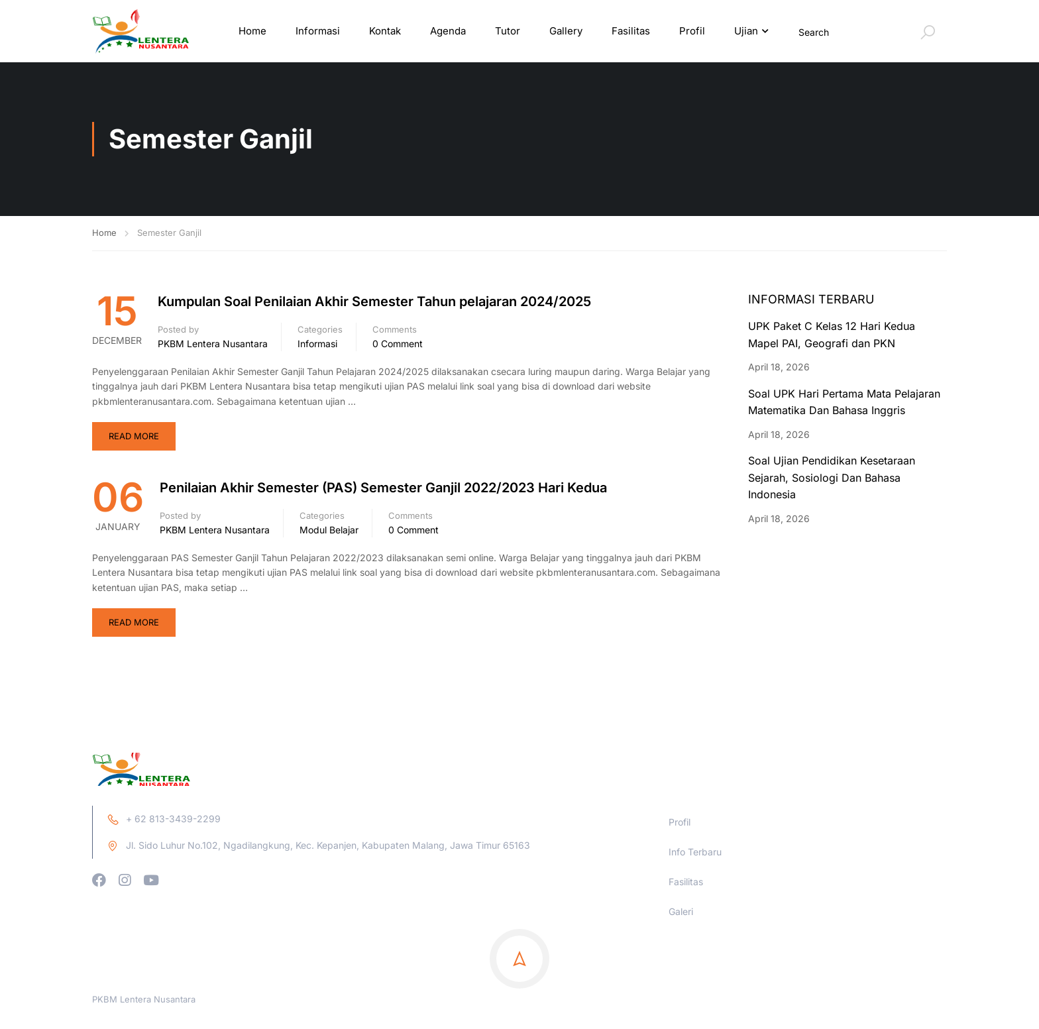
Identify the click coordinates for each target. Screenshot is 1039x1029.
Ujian (746, 31)
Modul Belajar (329, 531)
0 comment (397, 345)
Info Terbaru (695, 924)
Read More (134, 438)
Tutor (507, 31)
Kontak (385, 31)
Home (252, 31)
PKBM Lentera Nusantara (213, 345)
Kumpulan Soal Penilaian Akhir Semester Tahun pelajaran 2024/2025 (374, 303)
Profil (692, 31)
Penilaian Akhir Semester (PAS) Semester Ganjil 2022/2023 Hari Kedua (383, 490)
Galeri (681, 984)
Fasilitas (631, 31)
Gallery (565, 31)
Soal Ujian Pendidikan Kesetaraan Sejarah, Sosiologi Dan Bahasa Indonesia (831, 479)
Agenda (448, 31)
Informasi (318, 31)
